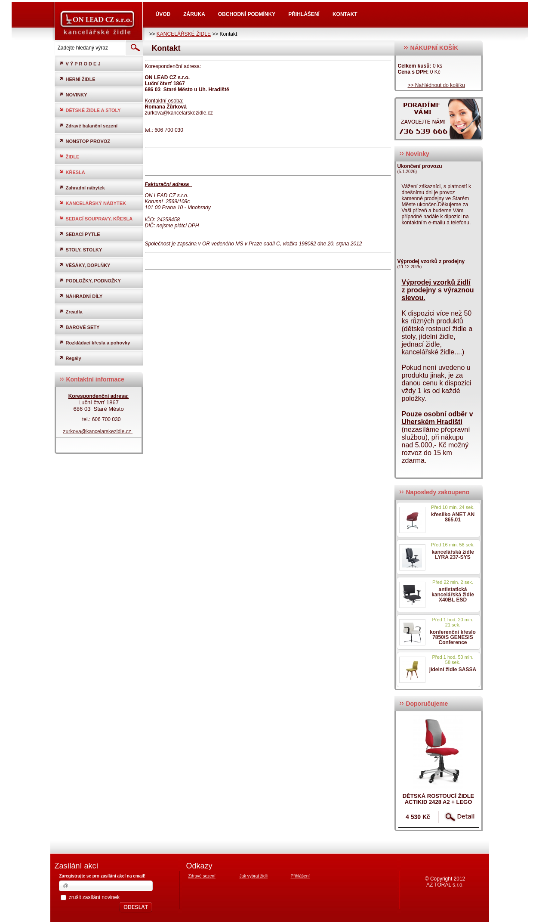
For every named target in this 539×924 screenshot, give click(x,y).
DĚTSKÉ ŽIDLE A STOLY (90, 110)
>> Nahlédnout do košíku (436, 85)
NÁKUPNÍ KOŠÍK (431, 47)
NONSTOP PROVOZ (85, 141)
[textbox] (89, 48)
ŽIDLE (69, 156)
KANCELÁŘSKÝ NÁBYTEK (92, 203)
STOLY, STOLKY (80, 249)
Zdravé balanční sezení (88, 125)
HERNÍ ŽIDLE (77, 79)
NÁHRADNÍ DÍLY (81, 296)
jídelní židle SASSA (452, 670)
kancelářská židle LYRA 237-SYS (452, 554)
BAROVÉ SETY (79, 327)
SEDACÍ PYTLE (79, 234)
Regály (70, 358)
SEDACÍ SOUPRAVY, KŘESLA (96, 218)
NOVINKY (73, 94)
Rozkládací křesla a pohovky (94, 342)
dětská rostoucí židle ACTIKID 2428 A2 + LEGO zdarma (438, 802)
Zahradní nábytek (82, 187)
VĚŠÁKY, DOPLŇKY (85, 265)
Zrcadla (71, 311)
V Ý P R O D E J (80, 63)
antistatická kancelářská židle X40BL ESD (452, 594)
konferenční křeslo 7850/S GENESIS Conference (453, 637)
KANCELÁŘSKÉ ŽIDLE (184, 34)
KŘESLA (72, 172)
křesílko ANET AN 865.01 (452, 517)
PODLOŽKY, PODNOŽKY (90, 280)
